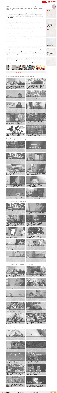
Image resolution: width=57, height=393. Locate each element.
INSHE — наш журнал (21, 392)
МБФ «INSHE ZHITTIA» (7, 392)
